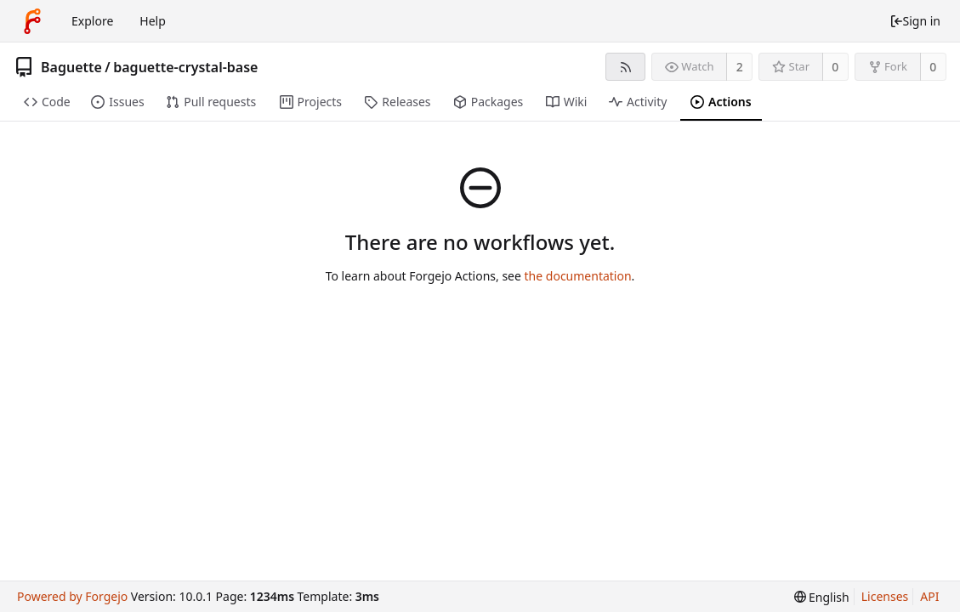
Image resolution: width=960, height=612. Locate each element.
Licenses (885, 596)
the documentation (578, 276)
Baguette (71, 67)
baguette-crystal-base (185, 67)
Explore (92, 21)
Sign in (914, 21)
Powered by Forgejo (72, 596)
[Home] (32, 21)
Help (152, 21)
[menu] (821, 597)
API (929, 596)
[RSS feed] (625, 67)
